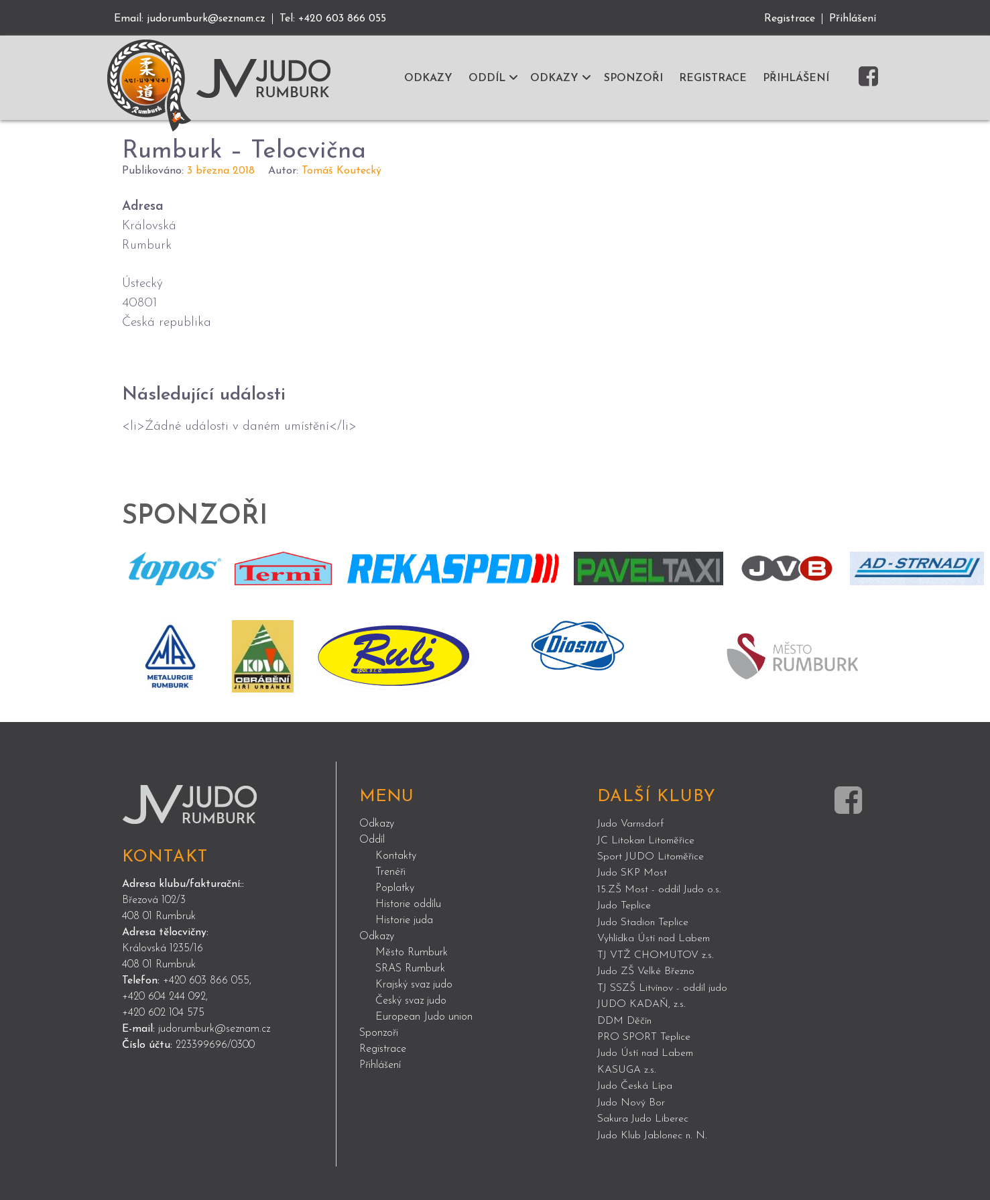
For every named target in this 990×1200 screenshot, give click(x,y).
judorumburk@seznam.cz (208, 18)
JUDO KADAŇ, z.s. (641, 1001)
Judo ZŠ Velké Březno (646, 968)
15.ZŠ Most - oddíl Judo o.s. (660, 888)
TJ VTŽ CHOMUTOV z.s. (656, 952)
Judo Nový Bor (631, 1097)
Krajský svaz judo (413, 984)
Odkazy (376, 823)
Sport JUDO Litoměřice (651, 856)
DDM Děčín (624, 1017)
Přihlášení (852, 18)
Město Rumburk (411, 952)
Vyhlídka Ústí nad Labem (655, 936)
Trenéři (390, 871)
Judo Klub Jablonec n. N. (654, 1129)
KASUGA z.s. (627, 1065)
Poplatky (394, 887)
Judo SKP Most (632, 872)
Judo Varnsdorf (631, 824)
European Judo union (424, 1016)
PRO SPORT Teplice (643, 1033)
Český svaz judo (410, 1000)
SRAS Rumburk (410, 968)
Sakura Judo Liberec (643, 1113)
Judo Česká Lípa (635, 1081)
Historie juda (404, 919)
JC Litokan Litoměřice (647, 840)
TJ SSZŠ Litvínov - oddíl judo (663, 984)
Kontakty (395, 855)
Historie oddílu (408, 903)
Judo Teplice (624, 904)
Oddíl (372, 839)
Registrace (789, 18)
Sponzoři (378, 1032)
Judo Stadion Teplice (643, 920)
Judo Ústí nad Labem (646, 1049)
